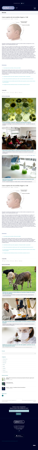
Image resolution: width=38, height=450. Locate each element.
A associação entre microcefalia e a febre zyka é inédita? (12, 67)
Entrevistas (16, 187)
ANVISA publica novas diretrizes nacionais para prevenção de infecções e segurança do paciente (20, 378)
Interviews (4, 362)
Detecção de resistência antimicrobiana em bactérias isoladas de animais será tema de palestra (18, 293)
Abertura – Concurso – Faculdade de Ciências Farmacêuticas (15, 387)
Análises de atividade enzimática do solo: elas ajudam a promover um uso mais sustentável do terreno (18, 345)
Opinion (4, 370)
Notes (4, 366)
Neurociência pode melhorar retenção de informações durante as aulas (18, 150)
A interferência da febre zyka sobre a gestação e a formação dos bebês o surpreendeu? (16, 76)
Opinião (4, 368)
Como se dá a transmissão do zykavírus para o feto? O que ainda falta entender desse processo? (18, 78)
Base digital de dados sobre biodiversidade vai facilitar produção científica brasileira (18, 322)
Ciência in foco (5, 359)
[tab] (19, 68)
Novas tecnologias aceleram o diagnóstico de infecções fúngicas (16, 122)
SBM (12, 187)
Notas (4, 364)
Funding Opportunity (9, 382)
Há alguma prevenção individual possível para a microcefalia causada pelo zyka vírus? (16, 84)
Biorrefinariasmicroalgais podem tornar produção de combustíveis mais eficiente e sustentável (18, 180)
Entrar (22, 3)
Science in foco (5, 371)
